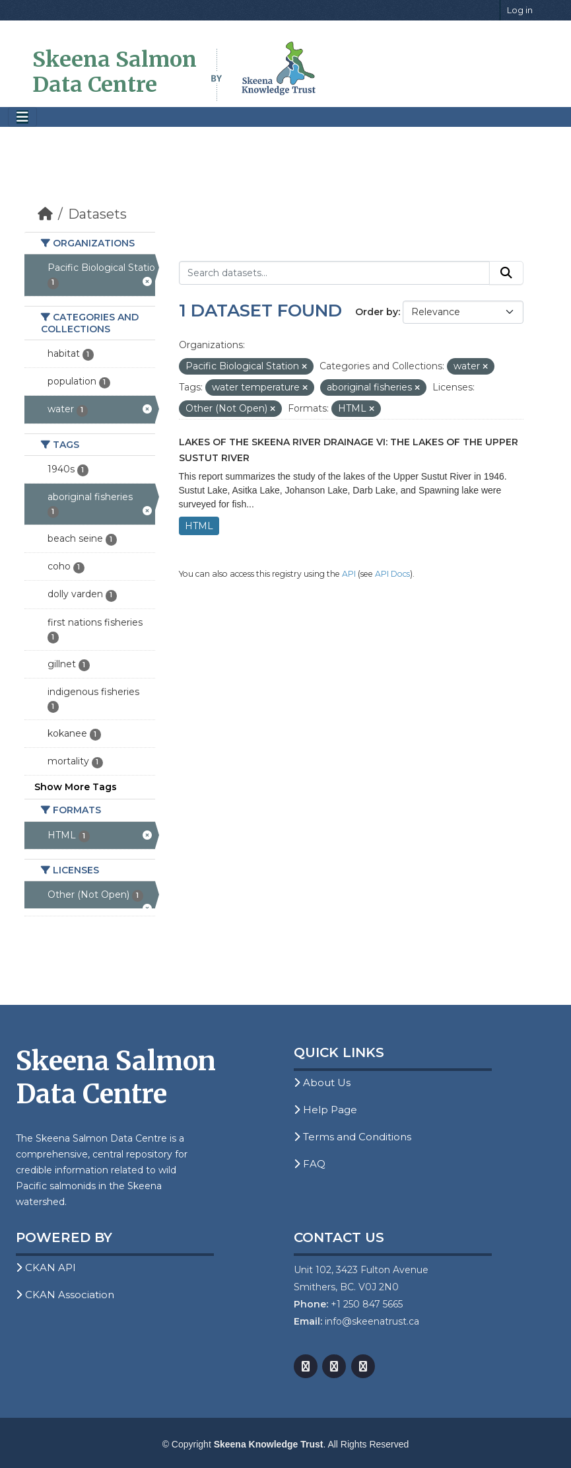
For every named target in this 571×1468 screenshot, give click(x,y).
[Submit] (506, 273)
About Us (322, 1082)
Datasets (97, 214)
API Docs (392, 574)
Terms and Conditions (352, 1136)
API (349, 574)
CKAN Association (65, 1294)
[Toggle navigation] (22, 117)
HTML (199, 526)
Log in (520, 10)
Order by (376, 312)
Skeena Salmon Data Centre (114, 72)
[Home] (45, 214)
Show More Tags (75, 787)
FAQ (309, 1163)
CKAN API (46, 1267)
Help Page (325, 1109)
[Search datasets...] (334, 273)
